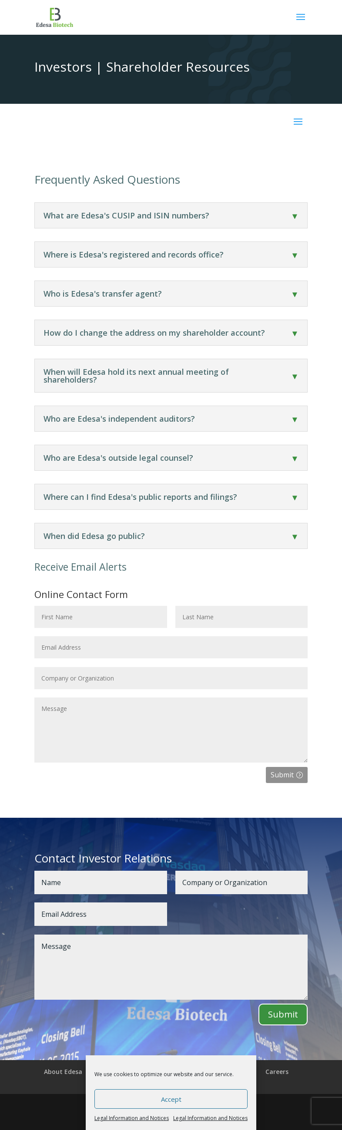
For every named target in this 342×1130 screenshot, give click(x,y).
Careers (276, 1071)
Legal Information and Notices (131, 1118)
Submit (282, 775)
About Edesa (63, 1071)
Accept (171, 1099)
